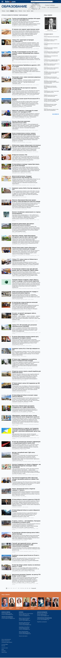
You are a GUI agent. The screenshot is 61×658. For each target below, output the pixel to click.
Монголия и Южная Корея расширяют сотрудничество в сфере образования (23, 406)
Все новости (55, 114)
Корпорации (20, 461)
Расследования (25, 474)
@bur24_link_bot (26, 614)
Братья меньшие (15, 255)
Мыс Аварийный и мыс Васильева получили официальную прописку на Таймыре (50, 87)
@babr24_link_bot (8, 613)
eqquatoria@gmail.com (45, 615)
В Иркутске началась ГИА (19, 154)
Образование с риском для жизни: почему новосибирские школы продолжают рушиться (25, 416)
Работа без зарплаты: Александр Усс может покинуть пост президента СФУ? (25, 111)
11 (23, 588)
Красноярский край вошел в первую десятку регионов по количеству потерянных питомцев (50, 105)
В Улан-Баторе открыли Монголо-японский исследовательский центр (24, 303)
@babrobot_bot (43, 614)
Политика (13, 118)
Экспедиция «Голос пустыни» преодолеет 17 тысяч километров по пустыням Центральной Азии (51, 73)
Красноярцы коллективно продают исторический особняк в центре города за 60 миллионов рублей (51, 82)
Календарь (4, 650)
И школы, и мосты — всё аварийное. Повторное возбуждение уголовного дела (26, 521)
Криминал (20, 288)
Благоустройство (15, 368)
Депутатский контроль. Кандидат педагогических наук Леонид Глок (22, 177)
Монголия (26, 130)
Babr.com (10, 2)
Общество (23, 95)
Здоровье (13, 485)
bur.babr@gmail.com (26, 615)
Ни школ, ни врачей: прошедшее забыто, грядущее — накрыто (24, 314)
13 (27, 588)
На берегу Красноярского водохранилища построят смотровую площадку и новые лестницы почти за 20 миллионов (51, 100)
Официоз (29, 551)
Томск (31, 48)
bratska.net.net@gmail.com (10, 618)
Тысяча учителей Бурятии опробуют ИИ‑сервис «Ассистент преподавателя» (26, 19)
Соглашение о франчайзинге (7, 642)
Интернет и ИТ (22, 219)
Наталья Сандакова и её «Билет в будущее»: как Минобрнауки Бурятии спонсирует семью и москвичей (26, 466)
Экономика (14, 95)
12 (25, 588)
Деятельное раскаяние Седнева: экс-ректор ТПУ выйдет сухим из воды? (26, 575)
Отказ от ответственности (6, 639)
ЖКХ (24, 571)
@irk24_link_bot (26, 619)
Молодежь (19, 130)
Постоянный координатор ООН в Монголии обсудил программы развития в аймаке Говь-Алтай (25, 479)
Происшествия (31, 424)
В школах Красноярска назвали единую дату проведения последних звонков (25, 337)
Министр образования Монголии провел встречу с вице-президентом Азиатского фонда (26, 200)
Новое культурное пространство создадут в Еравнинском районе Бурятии (25, 292)
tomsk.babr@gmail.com (26, 633)
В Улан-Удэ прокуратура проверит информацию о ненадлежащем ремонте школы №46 (26, 442)
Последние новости (48, 34)
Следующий (33, 588)
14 (29, 588)
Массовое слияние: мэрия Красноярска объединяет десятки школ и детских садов (24, 236)
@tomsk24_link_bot (26, 632)
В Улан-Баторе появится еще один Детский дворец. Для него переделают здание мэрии (25, 269)
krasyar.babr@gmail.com (26, 624)
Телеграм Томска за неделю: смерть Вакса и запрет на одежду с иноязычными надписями (25, 280)
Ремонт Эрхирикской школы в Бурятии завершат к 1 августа (23, 489)
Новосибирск (36, 424)
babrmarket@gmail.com (45, 619)
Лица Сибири (48, 15)
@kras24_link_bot (26, 623)
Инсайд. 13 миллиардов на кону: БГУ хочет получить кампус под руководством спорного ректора (25, 53)
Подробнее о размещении (42, 621)
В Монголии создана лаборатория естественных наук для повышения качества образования (26, 146)
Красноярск (23, 118)
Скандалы (24, 528)
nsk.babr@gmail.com (26, 629)
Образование (14, 26)
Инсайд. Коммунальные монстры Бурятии (51, 36)
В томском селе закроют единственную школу (25, 29)
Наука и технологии (20, 26)
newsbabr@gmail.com (9, 614)
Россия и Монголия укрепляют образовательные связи (21, 122)
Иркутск (26, 95)
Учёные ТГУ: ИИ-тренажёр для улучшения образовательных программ (24, 325)
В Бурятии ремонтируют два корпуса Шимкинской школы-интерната (23, 224)
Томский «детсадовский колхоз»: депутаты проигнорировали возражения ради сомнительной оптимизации (25, 545)
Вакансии (3, 645)
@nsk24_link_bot (26, 628)
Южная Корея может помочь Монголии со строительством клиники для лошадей (24, 248)
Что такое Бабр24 (5, 644)
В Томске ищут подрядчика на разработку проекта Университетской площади (24, 360)
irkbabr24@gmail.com (26, 620)
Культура (13, 299)
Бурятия (25, 26)
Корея (35, 255)
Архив (3, 649)
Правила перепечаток (6, 640)
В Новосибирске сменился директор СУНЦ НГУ (26, 499)
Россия (30, 130)
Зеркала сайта (4, 652)
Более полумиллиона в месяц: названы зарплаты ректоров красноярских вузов (24, 134)
